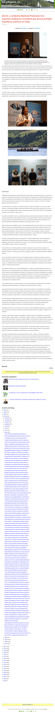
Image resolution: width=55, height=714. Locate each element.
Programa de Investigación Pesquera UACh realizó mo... (18, 612)
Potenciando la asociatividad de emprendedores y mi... (17, 561)
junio (6, 430)
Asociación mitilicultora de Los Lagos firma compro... (17, 586)
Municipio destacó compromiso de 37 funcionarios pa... (17, 549)
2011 (5, 668)
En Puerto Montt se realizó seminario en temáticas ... (17, 474)
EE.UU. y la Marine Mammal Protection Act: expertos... (17, 582)
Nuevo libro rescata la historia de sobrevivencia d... (16, 580)
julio (6, 428)
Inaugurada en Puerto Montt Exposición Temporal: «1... (17, 464)
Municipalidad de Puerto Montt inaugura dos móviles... (17, 622)
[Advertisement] (27, 693)
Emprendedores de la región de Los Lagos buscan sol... (17, 551)
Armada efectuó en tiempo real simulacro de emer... (16, 462)
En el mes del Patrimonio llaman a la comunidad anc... (17, 594)
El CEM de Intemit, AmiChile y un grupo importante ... (17, 458)
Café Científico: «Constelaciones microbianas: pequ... (17, 521)
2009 (5, 672)
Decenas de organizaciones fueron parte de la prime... (17, 592)
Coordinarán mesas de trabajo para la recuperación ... (17, 460)
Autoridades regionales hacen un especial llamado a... (17, 568)
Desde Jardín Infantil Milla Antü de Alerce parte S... (16, 570)
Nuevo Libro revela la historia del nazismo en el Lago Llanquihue (24, 379)
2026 (5, 410)
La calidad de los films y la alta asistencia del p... (16, 438)
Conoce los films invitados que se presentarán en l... (17, 555)
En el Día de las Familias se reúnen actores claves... (17, 578)
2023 (5, 416)
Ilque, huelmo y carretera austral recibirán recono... (16, 635)
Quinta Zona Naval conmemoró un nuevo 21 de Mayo (17, 531)
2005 (5, 680)
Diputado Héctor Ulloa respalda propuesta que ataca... (17, 588)
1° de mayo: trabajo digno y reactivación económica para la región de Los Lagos (27, 399)
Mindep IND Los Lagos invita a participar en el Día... (17, 488)
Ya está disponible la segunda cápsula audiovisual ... (17, 501)
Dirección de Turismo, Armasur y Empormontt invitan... (17, 478)
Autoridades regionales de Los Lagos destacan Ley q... (17, 454)
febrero (6, 641)
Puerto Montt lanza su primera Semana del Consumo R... (18, 519)
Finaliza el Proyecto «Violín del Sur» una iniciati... (16, 628)
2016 (5, 658)
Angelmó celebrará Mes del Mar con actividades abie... (17, 476)
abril (6, 637)
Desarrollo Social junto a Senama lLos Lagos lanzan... (17, 610)
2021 (5, 648)
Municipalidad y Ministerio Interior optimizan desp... (16, 503)
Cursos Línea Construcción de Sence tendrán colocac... (17, 442)
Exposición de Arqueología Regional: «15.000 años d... (17, 497)
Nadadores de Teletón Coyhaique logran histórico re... (17, 533)
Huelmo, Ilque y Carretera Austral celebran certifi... (16, 602)
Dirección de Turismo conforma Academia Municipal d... (17, 559)
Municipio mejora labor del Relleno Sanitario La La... (17, 490)
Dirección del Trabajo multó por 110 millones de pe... (17, 545)
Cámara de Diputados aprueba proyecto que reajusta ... (17, 616)
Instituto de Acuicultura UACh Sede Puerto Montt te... (17, 523)
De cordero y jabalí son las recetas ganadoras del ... (17, 608)
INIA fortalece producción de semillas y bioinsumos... (17, 606)
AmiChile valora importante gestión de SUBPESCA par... (18, 596)
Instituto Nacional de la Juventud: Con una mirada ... (17, 618)
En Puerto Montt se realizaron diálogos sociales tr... (16, 631)
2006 (5, 678)
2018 (5, 654)
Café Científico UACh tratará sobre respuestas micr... (17, 541)
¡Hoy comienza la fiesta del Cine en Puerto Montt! (16, 537)
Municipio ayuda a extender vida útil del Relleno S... (16, 626)
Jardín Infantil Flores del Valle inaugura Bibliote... (16, 547)
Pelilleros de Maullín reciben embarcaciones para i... (17, 553)
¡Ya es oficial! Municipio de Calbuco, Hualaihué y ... (16, 572)
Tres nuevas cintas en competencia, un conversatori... (17, 507)
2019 (5, 652)
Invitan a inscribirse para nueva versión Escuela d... (16, 480)
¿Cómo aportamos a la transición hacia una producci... (17, 527)
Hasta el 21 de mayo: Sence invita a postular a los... (17, 576)
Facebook (24, 28)
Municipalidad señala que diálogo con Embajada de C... (17, 450)
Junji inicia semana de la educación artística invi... (16, 557)
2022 (5, 646)
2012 (5, 666)
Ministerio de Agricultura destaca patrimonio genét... (17, 472)
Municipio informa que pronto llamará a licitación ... (16, 515)
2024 (5, 414)
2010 (5, 670)
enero (6, 643)
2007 (5, 676)
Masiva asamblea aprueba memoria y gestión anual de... (18, 436)
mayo (6, 432)
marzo (6, 639)
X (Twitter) (37, 28)
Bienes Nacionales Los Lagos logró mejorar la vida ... (17, 624)
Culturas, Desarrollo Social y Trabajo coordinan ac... (17, 614)
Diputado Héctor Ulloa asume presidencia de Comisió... (17, 448)
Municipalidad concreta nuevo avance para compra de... (17, 598)
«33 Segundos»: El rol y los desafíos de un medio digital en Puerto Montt (25, 392)
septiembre (7, 424)
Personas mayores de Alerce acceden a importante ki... (17, 590)
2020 (5, 650)
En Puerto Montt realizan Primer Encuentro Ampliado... (17, 466)
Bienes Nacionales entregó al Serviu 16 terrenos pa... (17, 482)
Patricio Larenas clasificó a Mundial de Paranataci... (16, 543)
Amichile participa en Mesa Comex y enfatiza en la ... (17, 486)
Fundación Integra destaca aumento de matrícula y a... (17, 440)
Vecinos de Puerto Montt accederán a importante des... (17, 513)
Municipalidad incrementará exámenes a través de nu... (17, 525)
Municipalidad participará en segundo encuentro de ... (17, 484)
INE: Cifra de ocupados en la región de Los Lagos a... (17, 452)
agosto (6, 426)
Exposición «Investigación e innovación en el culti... (16, 494)
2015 (5, 660)
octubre (7, 422)
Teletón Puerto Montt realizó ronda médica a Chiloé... (17, 535)
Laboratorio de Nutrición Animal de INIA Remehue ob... (17, 574)
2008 (5, 674)
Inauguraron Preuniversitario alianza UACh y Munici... (17, 499)
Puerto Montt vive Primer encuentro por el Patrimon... (17, 511)
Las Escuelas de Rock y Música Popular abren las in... (17, 584)
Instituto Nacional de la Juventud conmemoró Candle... (17, 529)
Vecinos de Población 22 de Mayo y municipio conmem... (18, 517)
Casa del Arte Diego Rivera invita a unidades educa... (17, 604)
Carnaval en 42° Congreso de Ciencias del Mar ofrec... (17, 539)
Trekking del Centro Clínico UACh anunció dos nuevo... (17, 446)
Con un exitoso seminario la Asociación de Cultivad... (17, 509)
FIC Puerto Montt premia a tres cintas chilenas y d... (17, 468)
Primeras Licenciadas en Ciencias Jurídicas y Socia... (17, 600)
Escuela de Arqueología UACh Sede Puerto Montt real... (17, 633)
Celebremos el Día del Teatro (11, 620)
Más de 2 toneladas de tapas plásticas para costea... (17, 444)
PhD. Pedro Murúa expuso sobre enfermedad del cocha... (18, 492)
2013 (5, 664)
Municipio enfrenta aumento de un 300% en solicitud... (17, 566)
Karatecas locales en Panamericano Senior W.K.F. (16, 505)
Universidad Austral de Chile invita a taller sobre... (16, 470)
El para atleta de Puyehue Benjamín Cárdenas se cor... (17, 456)
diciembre (7, 418)
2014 (5, 662)
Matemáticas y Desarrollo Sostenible (17, 386)
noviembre (7, 420)
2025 (5, 412)
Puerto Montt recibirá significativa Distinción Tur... (16, 434)
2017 (5, 656)
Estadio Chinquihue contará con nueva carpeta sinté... (17, 564)
